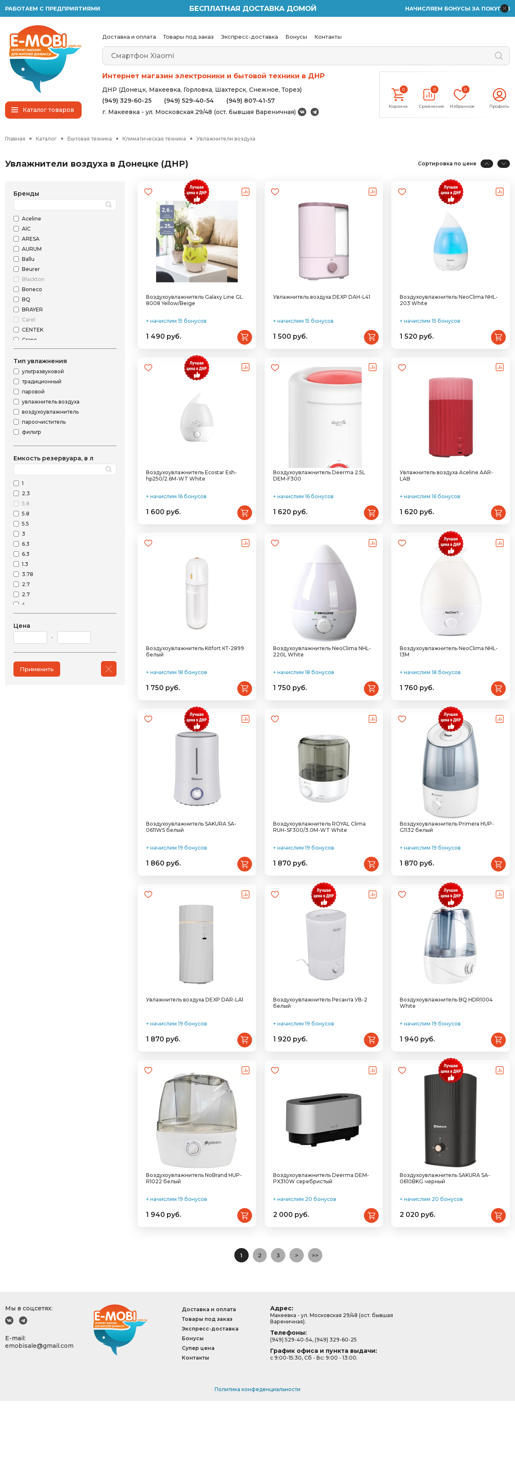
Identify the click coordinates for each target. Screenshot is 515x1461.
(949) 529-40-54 (189, 100)
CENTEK (32, 330)
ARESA (31, 239)
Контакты (328, 37)
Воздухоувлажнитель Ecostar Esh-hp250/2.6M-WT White (191, 495)
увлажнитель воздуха (51, 402)
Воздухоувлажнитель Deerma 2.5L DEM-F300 (319, 495)
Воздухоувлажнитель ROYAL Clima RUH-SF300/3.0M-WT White (319, 867)
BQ (26, 300)
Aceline (31, 219)
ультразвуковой (43, 372)
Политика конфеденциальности (257, 1449)
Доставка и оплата (129, 37)
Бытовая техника (89, 139)
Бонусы (296, 37)
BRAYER (32, 310)
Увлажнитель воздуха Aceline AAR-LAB (446, 495)
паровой (33, 392)
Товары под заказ (188, 37)
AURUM (32, 250)
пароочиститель (44, 423)
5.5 (25, 524)
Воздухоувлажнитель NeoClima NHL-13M (449, 681)
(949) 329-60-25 (126, 100)
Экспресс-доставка (249, 37)
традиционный (41, 382)
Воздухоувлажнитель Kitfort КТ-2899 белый (195, 681)
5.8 (25, 504)
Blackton (33, 280)
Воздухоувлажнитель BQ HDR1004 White (446, 1052)
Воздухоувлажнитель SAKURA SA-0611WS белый (191, 867)
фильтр (31, 433)
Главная (15, 139)
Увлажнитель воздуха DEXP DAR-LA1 (194, 1049)
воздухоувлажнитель (50, 412)
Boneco (32, 290)
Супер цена (198, 1408)
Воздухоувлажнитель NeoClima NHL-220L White (322, 681)
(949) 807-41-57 (250, 100)
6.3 (25, 545)
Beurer (31, 270)
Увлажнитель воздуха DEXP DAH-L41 (321, 307)
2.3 (26, 494)
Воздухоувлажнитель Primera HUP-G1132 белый (447, 867)
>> (317, 1315)
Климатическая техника (154, 139)
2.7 (26, 585)
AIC (26, 229)
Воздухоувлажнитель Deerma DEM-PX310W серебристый (321, 1238)
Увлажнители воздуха (225, 139)
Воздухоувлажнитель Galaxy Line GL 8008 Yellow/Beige (194, 310)
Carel (28, 320)
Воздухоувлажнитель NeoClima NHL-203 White (449, 310)
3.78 (27, 575)
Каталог (46, 139)
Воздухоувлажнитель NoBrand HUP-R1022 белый (194, 1238)
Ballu (28, 260)
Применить (38, 669)
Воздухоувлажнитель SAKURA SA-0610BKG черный (445, 1238)
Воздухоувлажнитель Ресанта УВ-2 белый (320, 1052)
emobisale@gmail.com (39, 1406)
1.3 (25, 565)
